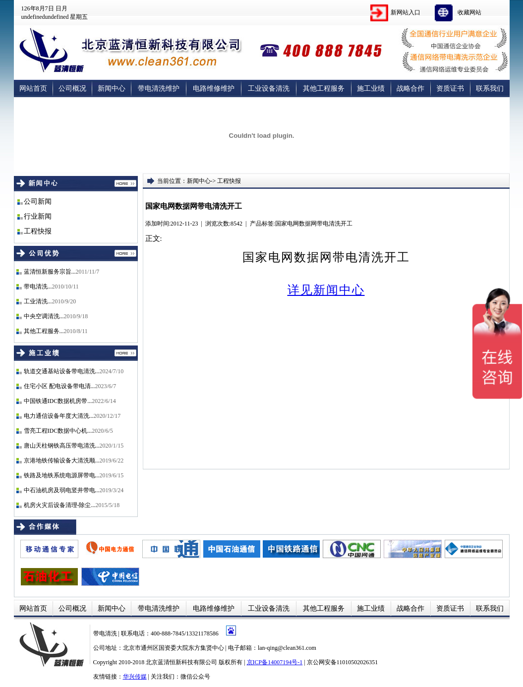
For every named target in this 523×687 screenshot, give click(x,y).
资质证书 (450, 88)
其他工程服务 (324, 88)
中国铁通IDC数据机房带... (58, 401)
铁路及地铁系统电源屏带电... (62, 475)
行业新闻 (38, 216)
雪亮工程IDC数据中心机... (58, 430)
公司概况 (72, 88)
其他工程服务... (44, 331)
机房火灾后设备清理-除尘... (60, 505)
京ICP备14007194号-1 (275, 662)
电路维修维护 (213, 88)
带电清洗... (38, 286)
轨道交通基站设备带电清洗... (62, 371)
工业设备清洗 (269, 88)
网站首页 (33, 88)
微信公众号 (195, 676)
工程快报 (38, 231)
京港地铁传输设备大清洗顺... (62, 460)
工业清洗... (38, 301)
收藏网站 (469, 12)
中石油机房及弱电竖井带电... (62, 490)
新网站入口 (405, 12)
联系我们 (490, 88)
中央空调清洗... (44, 316)
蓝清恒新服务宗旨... (50, 271)
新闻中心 (111, 88)
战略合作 (410, 88)
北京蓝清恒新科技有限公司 (181, 662)
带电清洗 (105, 633)
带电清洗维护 (158, 88)
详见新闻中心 (326, 290)
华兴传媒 (135, 676)
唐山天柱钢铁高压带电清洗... (62, 445)
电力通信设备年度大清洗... (59, 415)
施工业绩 (371, 88)
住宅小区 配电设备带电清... (59, 386)
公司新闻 (38, 201)
